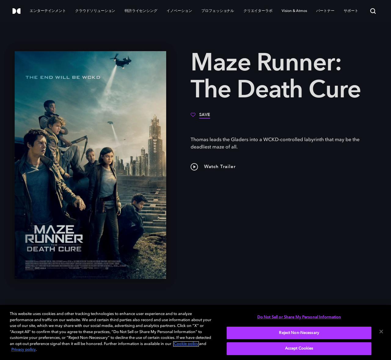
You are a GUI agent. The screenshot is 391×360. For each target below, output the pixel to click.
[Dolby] (16, 11)
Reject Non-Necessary (299, 333)
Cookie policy (186, 344)
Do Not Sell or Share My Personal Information (299, 317)
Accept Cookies (299, 349)
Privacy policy (23, 350)
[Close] (381, 331)
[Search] (373, 11)
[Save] (200, 116)
